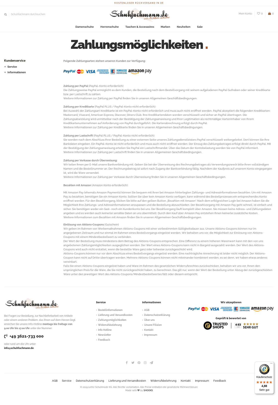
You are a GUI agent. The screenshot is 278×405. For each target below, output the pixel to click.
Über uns (149, 320)
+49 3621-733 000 (24, 336)
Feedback (104, 339)
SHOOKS (148, 390)
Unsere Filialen (153, 325)
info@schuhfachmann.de (19, 348)
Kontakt (148, 329)
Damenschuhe (84, 26)
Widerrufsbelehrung (110, 325)
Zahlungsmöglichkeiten (112, 320)
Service (66, 380)
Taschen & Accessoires (139, 26)
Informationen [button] (16, 72)
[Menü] (271, 364)
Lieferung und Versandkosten (115, 315)
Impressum (150, 334)
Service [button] (12, 66)
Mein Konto (245, 13)
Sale (200, 26)
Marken (165, 26)
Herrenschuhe (109, 26)
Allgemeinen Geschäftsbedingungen (173, 98)
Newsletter (104, 334)
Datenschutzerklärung (157, 315)
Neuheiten (183, 26)
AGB (146, 310)
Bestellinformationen (110, 310)
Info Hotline (105, 329)
